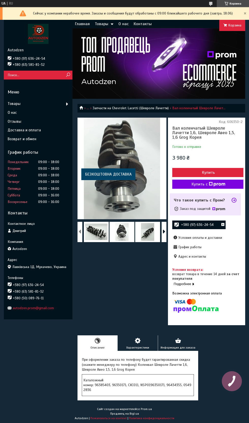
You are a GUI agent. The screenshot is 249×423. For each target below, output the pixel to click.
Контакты (143, 23)
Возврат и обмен (22, 139)
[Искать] (68, 75)
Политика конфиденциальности (151, 418)
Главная (82, 23)
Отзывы (14, 121)
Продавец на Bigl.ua (124, 413)
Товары (101, 23)
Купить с (208, 184)
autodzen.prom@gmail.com (33, 308)
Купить (208, 172)
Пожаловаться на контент (108, 418)
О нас (123, 23)
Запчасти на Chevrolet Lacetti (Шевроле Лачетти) (131, 108)
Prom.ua (146, 409)
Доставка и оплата (24, 130)
